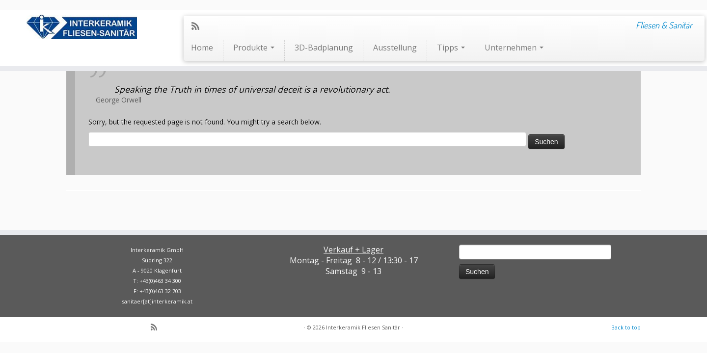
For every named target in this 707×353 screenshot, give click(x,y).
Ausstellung (395, 47)
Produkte (253, 47)
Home (202, 47)
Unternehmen (514, 47)
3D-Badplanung (324, 47)
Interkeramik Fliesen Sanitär (363, 327)
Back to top (626, 327)
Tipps (451, 47)
